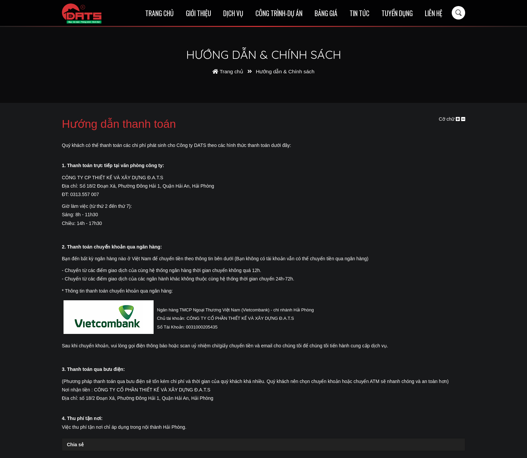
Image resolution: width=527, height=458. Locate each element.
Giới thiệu (198, 13)
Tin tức (359, 13)
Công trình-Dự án (278, 13)
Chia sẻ (75, 444)
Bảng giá (326, 13)
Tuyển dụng (397, 13)
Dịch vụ (233, 13)
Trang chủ (159, 13)
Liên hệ (433, 13)
